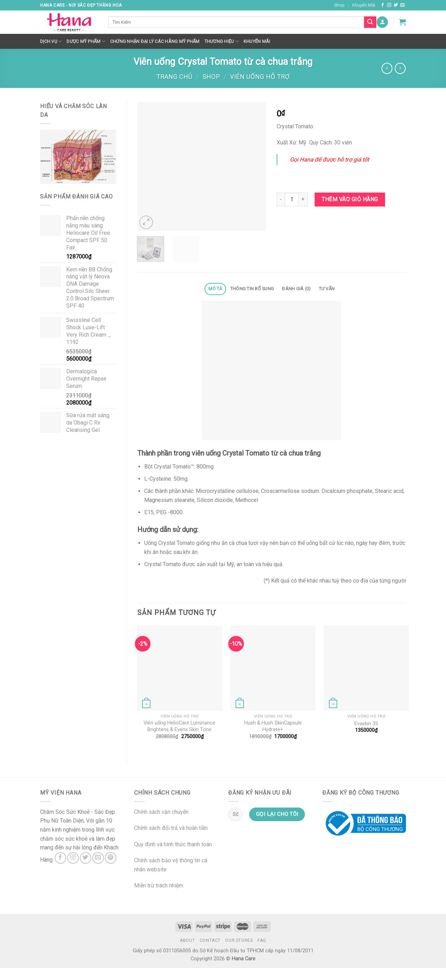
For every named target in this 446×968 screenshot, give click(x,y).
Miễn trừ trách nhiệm (158, 885)
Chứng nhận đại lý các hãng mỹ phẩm (155, 41)
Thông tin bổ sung (252, 288)
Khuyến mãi (257, 41)
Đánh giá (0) (296, 288)
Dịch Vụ (51, 41)
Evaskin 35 (366, 724)
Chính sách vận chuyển (161, 812)
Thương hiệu (222, 41)
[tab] (215, 289)
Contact (210, 940)
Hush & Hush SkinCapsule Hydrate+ (273, 726)
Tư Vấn (327, 288)
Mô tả (215, 288)
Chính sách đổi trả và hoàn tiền (171, 828)
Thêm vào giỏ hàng (350, 199)
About (187, 940)
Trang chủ (174, 76)
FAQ (261, 940)
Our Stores (239, 940)
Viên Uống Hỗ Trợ (260, 76)
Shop (339, 5)
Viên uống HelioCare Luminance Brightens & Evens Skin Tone (179, 726)
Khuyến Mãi (363, 5)
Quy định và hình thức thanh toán (173, 844)
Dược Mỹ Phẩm (86, 41)
